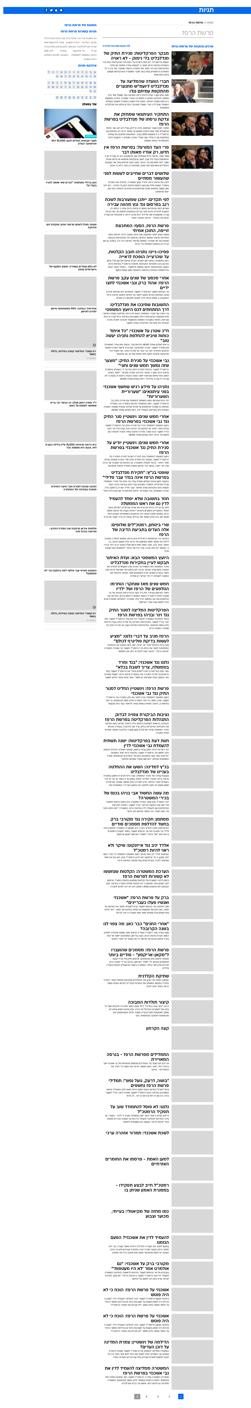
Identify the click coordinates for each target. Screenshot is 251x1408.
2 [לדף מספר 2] (166, 1396)
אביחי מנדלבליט (85, 46)
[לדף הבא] (134, 1396)
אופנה (85, 3)
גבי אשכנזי (88, 38)
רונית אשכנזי (86, 59)
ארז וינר (78, 38)
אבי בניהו (57, 38)
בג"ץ (43, 46)
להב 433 (45, 50)
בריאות (123, 3)
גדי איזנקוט (75, 50)
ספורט (175, 3)
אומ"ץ (60, 50)
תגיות (207, 22)
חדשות (187, 3)
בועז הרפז (46, 38)
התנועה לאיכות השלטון (53, 55)
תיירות (111, 3)
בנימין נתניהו (52, 46)
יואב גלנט (64, 46)
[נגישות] (5, 3)
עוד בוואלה (86, 104)
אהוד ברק (68, 38)
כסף (143, 3)
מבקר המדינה (85, 42)
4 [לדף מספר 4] (143, 1396)
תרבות (164, 3)
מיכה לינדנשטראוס (51, 42)
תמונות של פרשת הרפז (77, 25)
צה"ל (90, 50)
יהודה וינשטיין (70, 42)
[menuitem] (185, 3)
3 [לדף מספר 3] (154, 1396)
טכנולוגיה (98, 3)
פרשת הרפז (192, 22)
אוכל (134, 3)
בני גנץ (72, 46)
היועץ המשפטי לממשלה (80, 55)
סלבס (153, 3)
